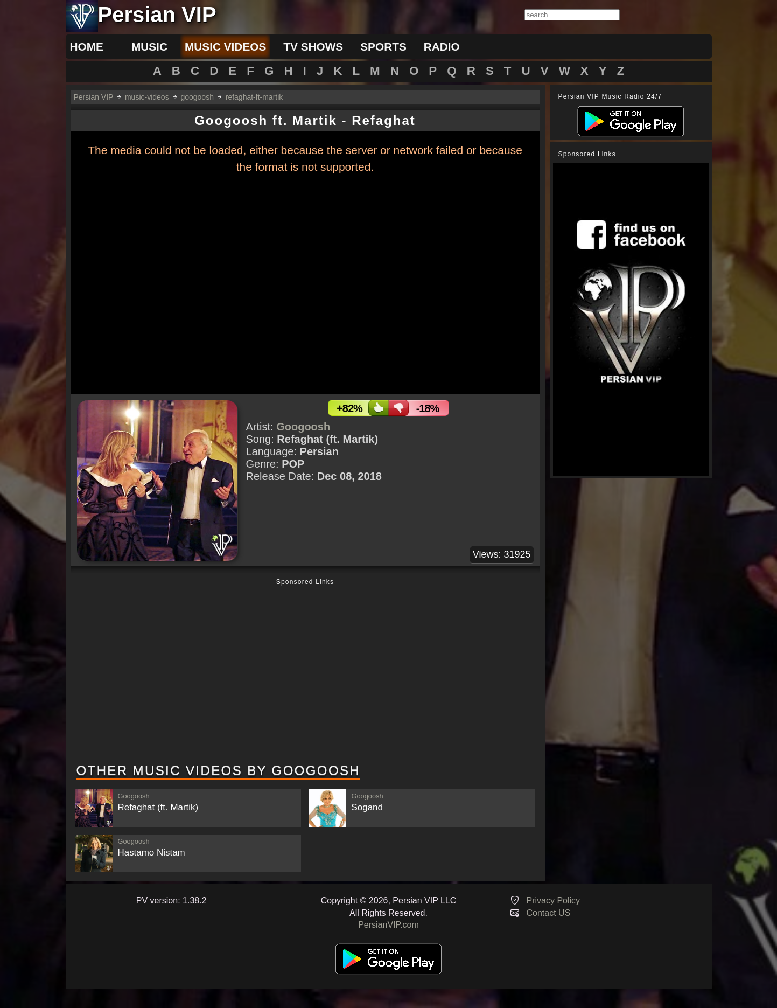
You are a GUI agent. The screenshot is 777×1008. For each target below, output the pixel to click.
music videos (225, 46)
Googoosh (303, 427)
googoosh (197, 97)
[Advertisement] (305, 671)
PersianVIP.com (388, 924)
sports (383, 46)
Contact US (549, 912)
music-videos (147, 97)
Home (86, 46)
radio (442, 46)
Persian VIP (94, 97)
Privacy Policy (553, 900)
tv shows (313, 46)
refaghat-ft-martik (254, 97)
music (149, 46)
